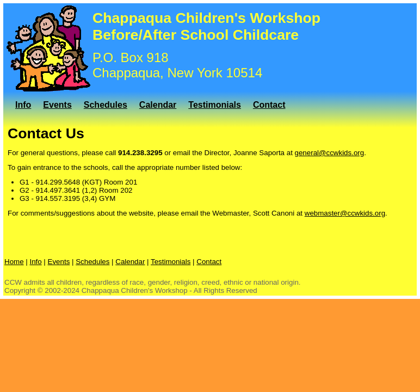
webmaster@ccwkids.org (345, 213)
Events (57, 104)
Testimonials (214, 104)
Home (14, 262)
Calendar (157, 104)
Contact (269, 104)
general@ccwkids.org (330, 153)
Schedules (105, 104)
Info (23, 104)
